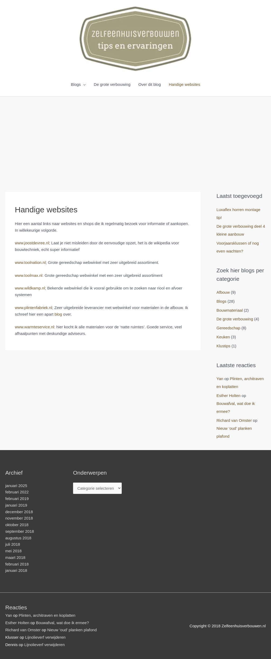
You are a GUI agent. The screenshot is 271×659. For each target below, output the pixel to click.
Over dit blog (149, 84)
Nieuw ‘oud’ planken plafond (72, 630)
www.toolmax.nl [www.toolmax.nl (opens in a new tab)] (28, 275)
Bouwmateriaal (229, 310)
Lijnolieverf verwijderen (45, 637)
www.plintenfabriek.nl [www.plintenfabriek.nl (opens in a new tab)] (33, 307)
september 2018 (19, 531)
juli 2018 (12, 544)
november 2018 (19, 518)
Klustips (223, 346)
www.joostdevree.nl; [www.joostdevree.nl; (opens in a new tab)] (32, 243)
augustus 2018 (18, 538)
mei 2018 (13, 551)
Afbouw (223, 292)
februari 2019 (17, 498)
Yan (219, 378)
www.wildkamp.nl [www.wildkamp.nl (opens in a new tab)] (30, 288)
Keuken (223, 337)
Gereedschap (228, 328)
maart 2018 (15, 557)
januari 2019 (16, 505)
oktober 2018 (17, 524)
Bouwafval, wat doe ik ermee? (62, 622)
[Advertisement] (135, 136)
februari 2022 (17, 492)
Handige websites (184, 84)
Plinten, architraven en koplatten (47, 615)
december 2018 (19, 512)
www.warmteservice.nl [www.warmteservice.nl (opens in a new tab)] (34, 327)
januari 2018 (16, 570)
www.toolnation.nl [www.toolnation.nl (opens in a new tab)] (30, 262)
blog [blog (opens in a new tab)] (58, 314)
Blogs (76, 84)
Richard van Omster (234, 420)
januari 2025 (16, 485)
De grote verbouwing (112, 84)
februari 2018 (17, 564)
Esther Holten (228, 395)
